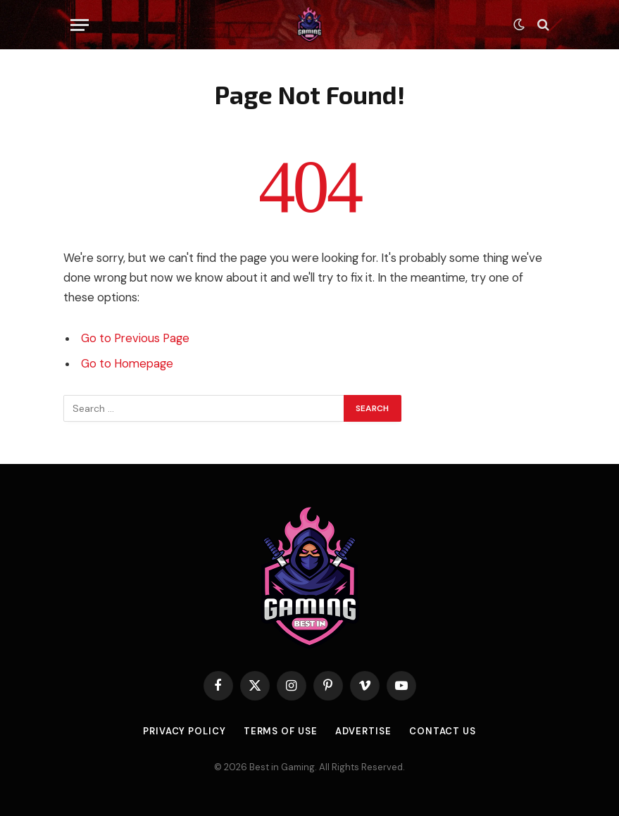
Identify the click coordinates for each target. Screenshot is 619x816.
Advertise (363, 731)
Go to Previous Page (135, 338)
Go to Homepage (127, 363)
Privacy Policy (184, 731)
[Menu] (79, 25)
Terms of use (281, 731)
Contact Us (442, 731)
